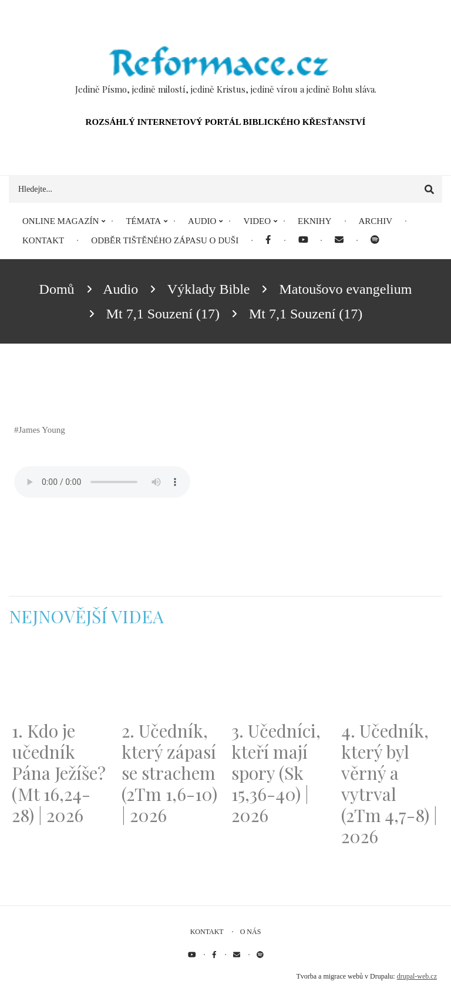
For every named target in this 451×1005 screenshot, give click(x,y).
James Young (42, 429)
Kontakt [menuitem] (43, 240)
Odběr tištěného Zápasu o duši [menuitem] (164, 240)
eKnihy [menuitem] (315, 221)
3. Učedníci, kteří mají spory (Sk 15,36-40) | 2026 (276, 773)
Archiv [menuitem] (376, 221)
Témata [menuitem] (143, 221)
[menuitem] (268, 240)
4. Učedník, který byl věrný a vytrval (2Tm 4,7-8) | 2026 (389, 783)
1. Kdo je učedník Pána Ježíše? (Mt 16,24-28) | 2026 (59, 773)
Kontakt (207, 932)
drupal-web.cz (417, 976)
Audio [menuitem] (202, 221)
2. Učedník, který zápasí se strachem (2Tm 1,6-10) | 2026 (169, 773)
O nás (250, 932)
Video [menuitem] (257, 221)
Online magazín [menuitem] (60, 221)
